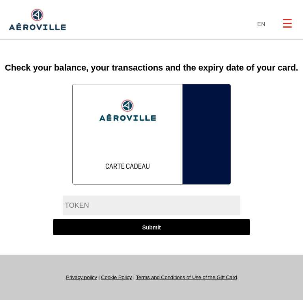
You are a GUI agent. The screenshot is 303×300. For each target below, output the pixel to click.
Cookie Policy (116, 277)
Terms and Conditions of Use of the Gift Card (186, 277)
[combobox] (259, 24)
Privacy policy (81, 277)
